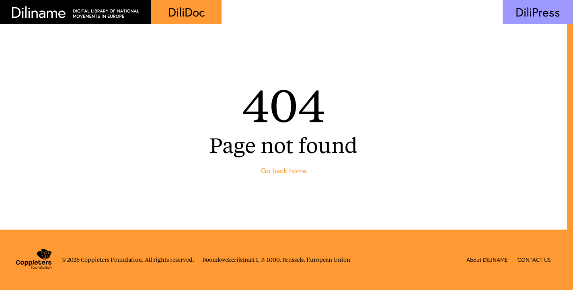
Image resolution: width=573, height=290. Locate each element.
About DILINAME (487, 260)
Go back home (283, 170)
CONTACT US (534, 260)
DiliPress (537, 12)
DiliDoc (186, 12)
